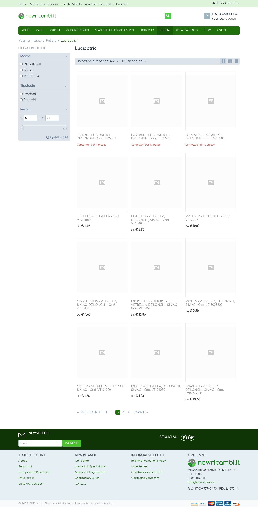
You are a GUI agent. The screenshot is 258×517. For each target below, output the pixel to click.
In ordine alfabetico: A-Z (98, 61)
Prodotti (28, 94)
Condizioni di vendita (146, 472)
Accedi (23, 460)
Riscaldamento (187, 30)
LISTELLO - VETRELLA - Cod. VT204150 (98, 218)
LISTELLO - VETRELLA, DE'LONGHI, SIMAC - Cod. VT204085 (150, 220)
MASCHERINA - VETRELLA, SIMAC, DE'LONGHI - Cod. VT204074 (97, 305)
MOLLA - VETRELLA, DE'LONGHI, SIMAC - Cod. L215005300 (210, 303)
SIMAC (27, 70)
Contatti (122, 4)
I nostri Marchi (71, 4)
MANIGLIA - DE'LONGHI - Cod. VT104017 (207, 218)
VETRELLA (29, 76)
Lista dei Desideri (30, 483)
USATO (221, 30)
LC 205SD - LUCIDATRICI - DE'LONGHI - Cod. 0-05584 (205, 136)
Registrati (25, 466)
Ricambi (28, 100)
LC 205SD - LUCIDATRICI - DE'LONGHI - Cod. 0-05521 (150, 136)
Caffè (40, 30)
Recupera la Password (33, 472)
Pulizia (165, 30)
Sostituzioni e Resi (87, 478)
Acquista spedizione (44, 4)
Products (147, 30)
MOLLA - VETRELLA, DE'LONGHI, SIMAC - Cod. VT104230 (156, 388)
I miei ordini (26, 478)
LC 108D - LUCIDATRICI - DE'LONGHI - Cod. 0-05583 (96, 136)
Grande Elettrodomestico (114, 30)
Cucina (55, 30)
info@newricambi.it (201, 482)
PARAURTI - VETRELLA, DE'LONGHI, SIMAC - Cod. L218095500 (204, 390)
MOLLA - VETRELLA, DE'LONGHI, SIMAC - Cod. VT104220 (101, 388)
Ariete (25, 30)
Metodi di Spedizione (90, 466)
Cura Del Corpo (77, 30)
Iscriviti (71, 443)
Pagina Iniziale (30, 40)
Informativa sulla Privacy (148, 460)
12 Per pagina (134, 61)
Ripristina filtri (59, 137)
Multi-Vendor (103, 503)
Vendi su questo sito (99, 4)
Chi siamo (82, 460)
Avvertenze (139, 466)
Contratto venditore (145, 478)
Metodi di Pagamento (90, 472)
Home (22, 4)
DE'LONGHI (30, 64)
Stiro (207, 30)
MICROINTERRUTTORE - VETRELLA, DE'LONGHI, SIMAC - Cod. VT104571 (155, 305)
